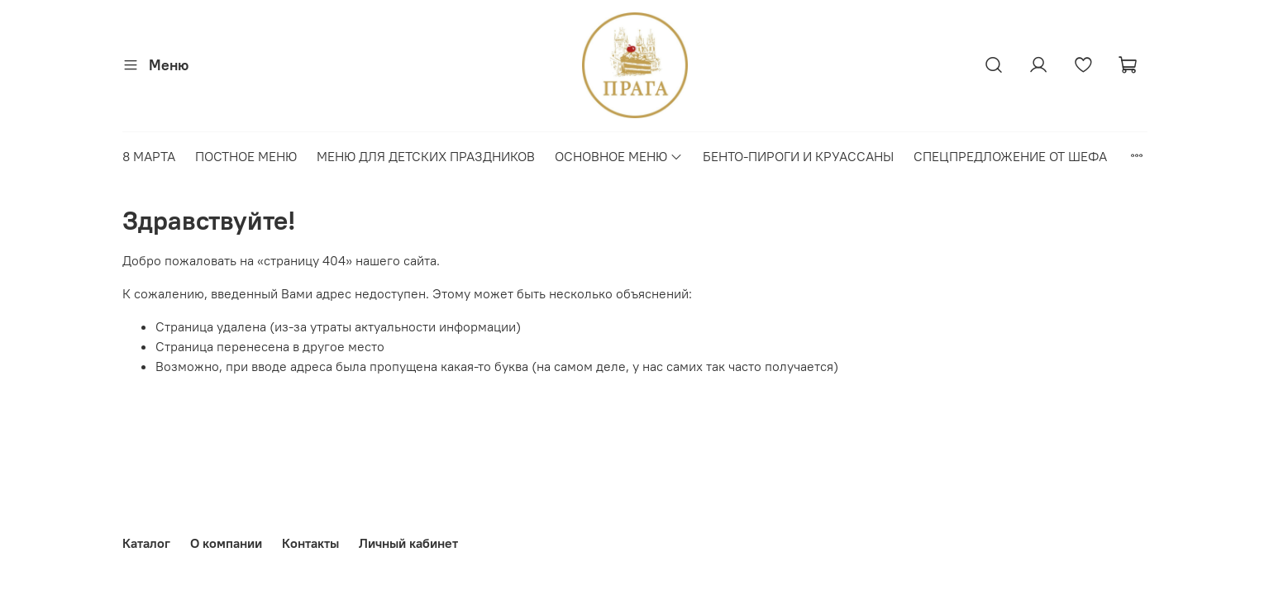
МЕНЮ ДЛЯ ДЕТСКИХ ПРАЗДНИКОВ (426, 156)
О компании (226, 543)
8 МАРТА (148, 156)
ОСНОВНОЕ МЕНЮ (619, 156)
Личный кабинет (408, 543)
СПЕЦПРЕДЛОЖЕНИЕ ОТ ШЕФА (1010, 156)
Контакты (310, 543)
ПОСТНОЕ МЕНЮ (246, 156)
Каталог (146, 543)
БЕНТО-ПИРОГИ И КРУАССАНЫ (798, 156)
